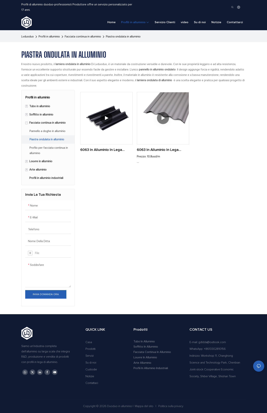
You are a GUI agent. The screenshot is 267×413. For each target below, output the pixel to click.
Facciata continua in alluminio (83, 36)
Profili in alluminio (49, 36)
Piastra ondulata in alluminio (123, 36)
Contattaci (91, 382)
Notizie (89, 376)
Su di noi (90, 362)
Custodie (91, 369)
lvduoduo (27, 36)
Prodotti (90, 348)
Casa (88, 342)
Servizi (89, 355)
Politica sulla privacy (171, 406)
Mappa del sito (144, 406)
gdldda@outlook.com (212, 342)
